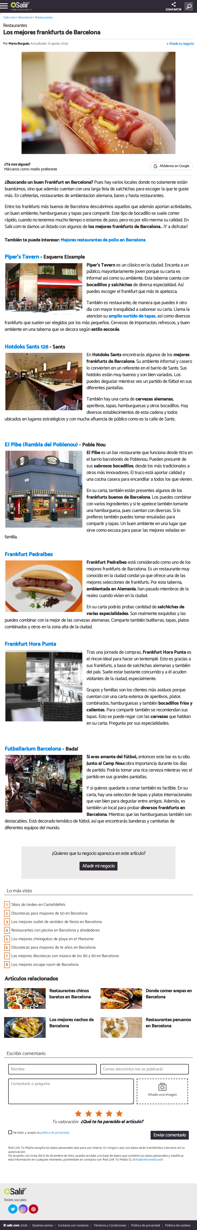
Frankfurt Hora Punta (30, 644)
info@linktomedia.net (147, 1159)
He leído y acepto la (41, 1133)
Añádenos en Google (171, 166)
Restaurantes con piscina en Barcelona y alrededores (55, 930)
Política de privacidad (145, 1225)
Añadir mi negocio (98, 866)
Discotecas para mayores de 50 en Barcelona (49, 913)
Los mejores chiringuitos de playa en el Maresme (52, 939)
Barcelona (23, 10)
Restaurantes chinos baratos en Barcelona (70, 994)
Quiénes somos (42, 1225)
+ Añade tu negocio (180, 44)
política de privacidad (54, 1132)
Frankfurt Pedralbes (29, 554)
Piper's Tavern (22, 257)
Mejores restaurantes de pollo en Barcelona (103, 240)
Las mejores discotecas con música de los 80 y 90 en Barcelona (65, 955)
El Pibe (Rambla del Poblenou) (41, 444)
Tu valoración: (65, 1122)
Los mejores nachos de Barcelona (71, 1023)
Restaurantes (44, 17)
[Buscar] (189, 6)
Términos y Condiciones (110, 1225)
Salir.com (9, 17)
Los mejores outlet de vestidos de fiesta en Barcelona (56, 921)
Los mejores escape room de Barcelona (44, 964)
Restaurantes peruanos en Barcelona (168, 1023)
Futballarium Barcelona (33, 749)
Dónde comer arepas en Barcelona (169, 994)
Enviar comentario (169, 1135)
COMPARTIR (173, 7)
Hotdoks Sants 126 (26, 347)
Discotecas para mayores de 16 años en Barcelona (53, 947)
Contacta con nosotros (73, 1225)
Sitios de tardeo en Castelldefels (38, 904)
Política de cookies (177, 1225)
